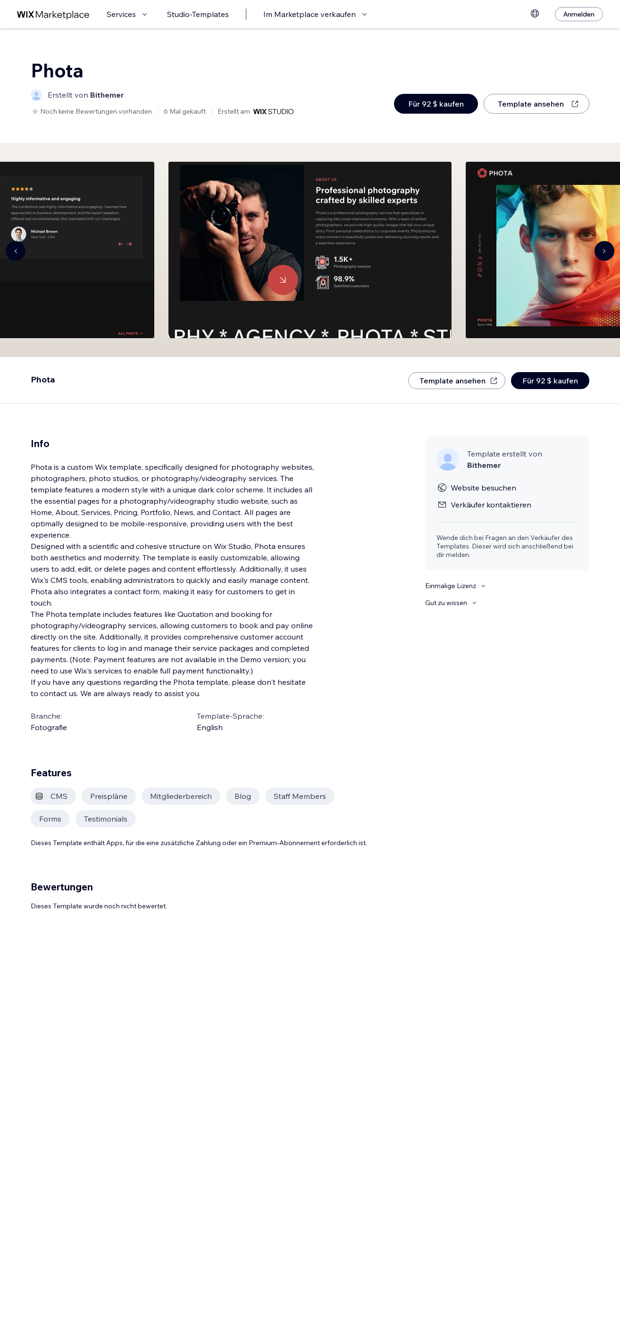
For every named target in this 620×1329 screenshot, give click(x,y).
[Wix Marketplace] (53, 14)
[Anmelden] (579, 14)
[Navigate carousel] (15, 251)
